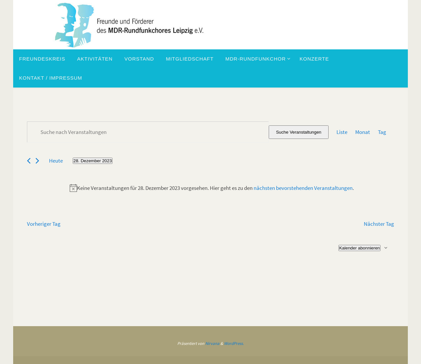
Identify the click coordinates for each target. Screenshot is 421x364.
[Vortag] (29, 161)
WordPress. (234, 343)
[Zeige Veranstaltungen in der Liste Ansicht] (341, 132)
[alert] (212, 188)
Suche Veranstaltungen (298, 132)
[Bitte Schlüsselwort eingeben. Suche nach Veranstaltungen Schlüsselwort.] (148, 132)
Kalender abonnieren (359, 248)
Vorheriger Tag (44, 223)
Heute (56, 160)
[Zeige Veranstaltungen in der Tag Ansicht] (382, 132)
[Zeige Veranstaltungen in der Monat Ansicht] (362, 132)
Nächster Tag (379, 223)
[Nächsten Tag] (37, 161)
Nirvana (212, 343)
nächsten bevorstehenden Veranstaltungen (303, 188)
